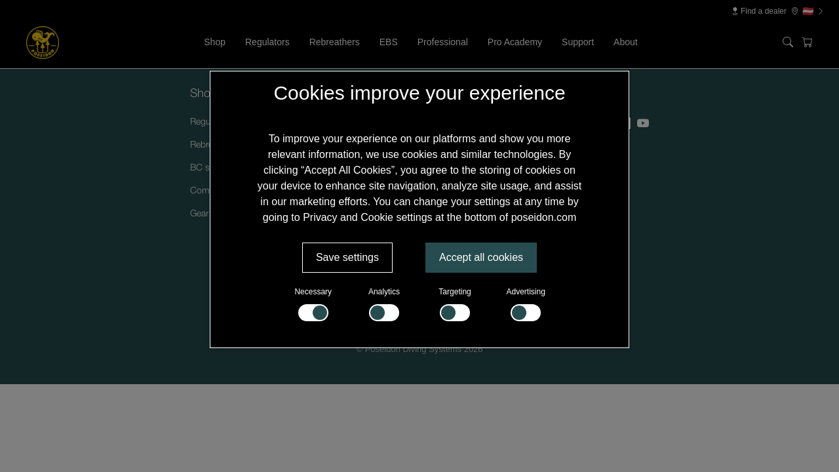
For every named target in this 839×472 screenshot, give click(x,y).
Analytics (384, 304)
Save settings (347, 257)
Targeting (455, 304)
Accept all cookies (481, 257)
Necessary (313, 304)
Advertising (526, 304)
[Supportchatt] (796, 429)
